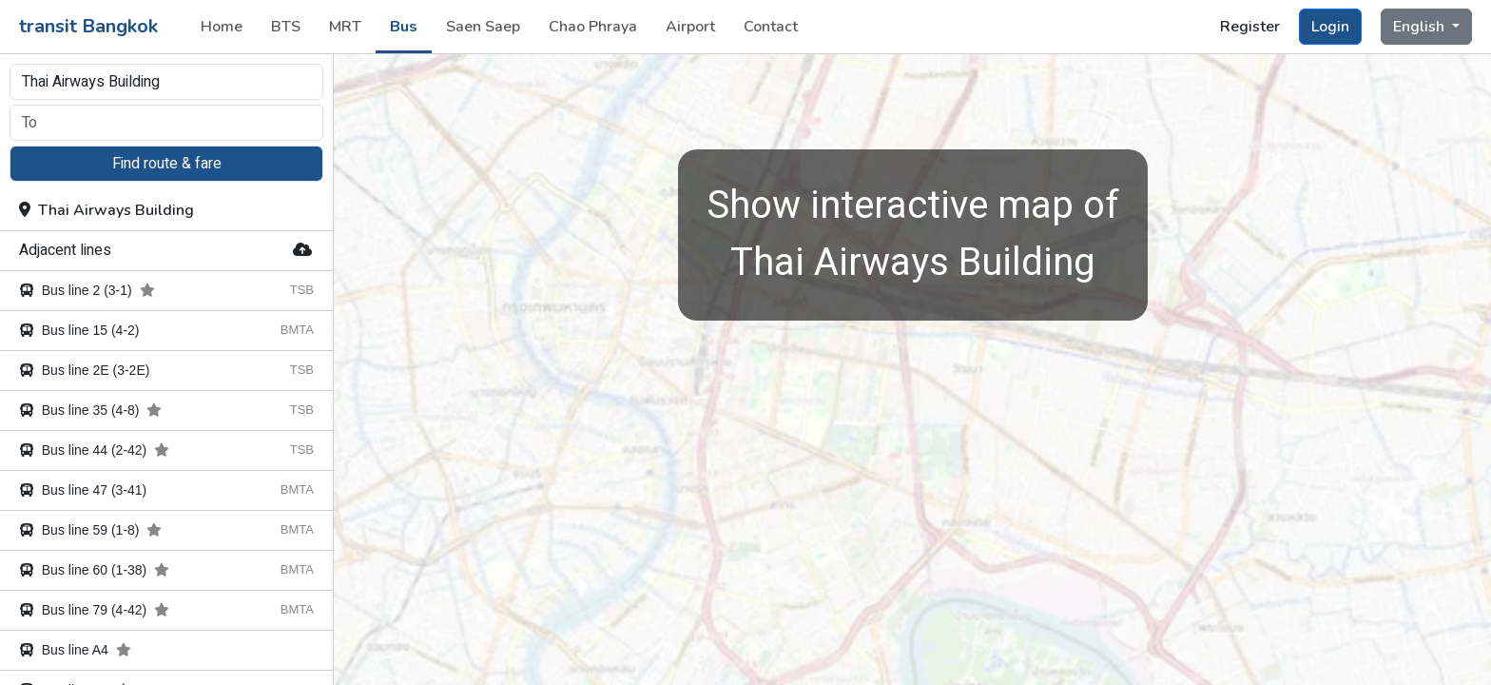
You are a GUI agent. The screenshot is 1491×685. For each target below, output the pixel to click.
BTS (285, 26)
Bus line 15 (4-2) (79, 330)
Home (221, 26)
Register (1250, 26)
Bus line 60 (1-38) (94, 569)
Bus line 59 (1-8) (90, 530)
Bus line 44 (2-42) (94, 450)
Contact (771, 26)
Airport (690, 26)
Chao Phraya (593, 26)
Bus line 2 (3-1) (87, 290)
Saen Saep (483, 26)
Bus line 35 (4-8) (90, 410)
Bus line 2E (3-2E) (84, 370)
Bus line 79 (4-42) (94, 609)
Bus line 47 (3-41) (82, 490)
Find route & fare (167, 163)
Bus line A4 (75, 649)
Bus (403, 26)
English (1420, 26)
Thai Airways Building (106, 210)
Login (1330, 26)
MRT (345, 26)
